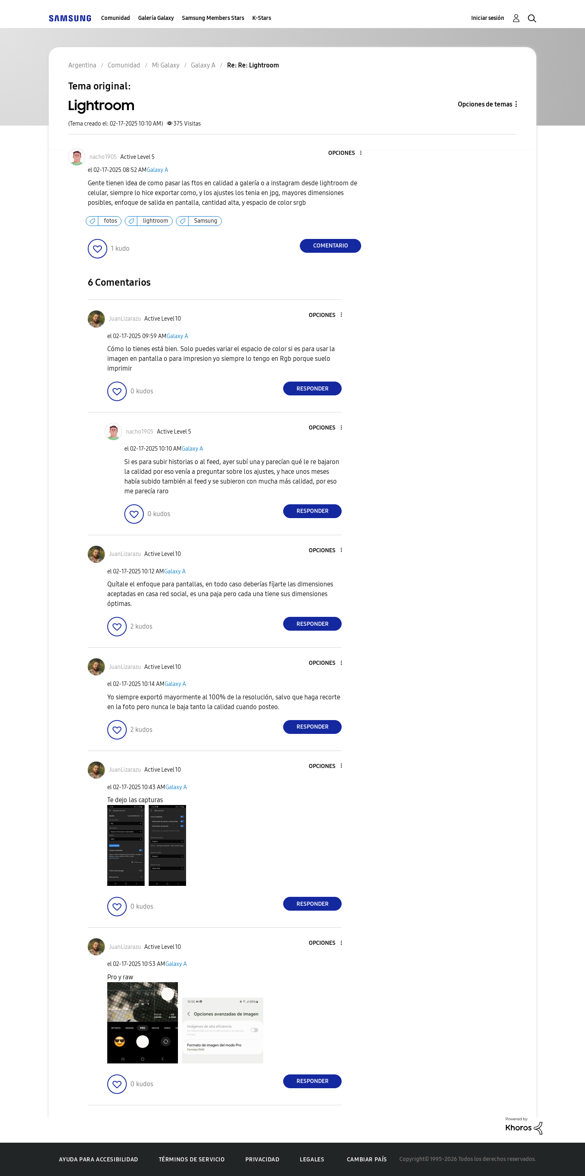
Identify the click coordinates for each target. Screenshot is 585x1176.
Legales (312, 1159)
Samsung (205, 220)
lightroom (155, 220)
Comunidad (115, 18)
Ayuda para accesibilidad (98, 1159)
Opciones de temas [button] (485, 104)
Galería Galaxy (156, 18)
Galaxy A (157, 170)
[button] (347, 153)
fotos (110, 220)
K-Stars (261, 18)
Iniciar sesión (487, 18)
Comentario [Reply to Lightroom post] (330, 245)
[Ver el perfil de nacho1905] (103, 157)
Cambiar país (367, 1159)
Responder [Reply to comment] (313, 388)
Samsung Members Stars (213, 18)
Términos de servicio (192, 1159)
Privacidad (262, 1159)
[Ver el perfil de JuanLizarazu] (125, 318)
